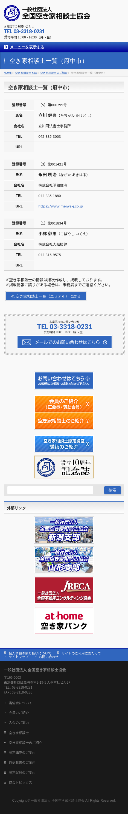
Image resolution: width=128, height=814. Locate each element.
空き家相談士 (19, 732)
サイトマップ (18, 656)
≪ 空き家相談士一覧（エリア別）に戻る (46, 296)
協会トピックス (20, 782)
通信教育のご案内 (22, 762)
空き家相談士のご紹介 (25, 742)
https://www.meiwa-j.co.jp (60, 206)
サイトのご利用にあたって (81, 653)
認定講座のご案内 (22, 752)
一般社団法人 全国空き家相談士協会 (57, 800)
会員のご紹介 (19, 712)
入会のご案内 (19, 722)
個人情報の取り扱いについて (30, 653)
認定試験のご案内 (22, 772)
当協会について (20, 702)
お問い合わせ (49, 656)
